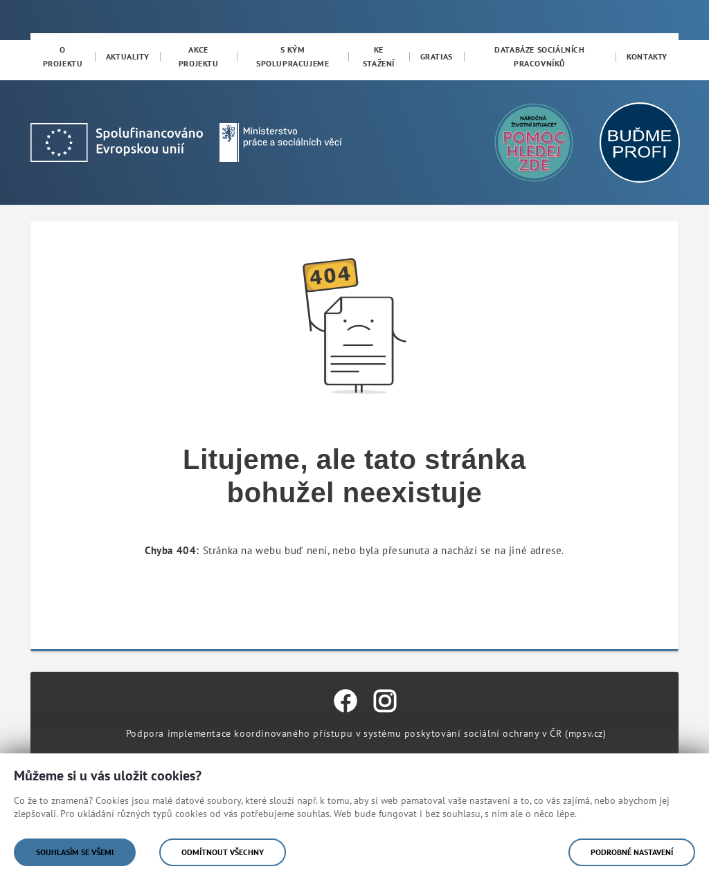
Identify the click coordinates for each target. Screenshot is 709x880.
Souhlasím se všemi (75, 852)
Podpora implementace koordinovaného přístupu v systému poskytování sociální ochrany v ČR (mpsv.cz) (366, 733)
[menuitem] (62, 56)
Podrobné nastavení (632, 852)
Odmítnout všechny (222, 852)
